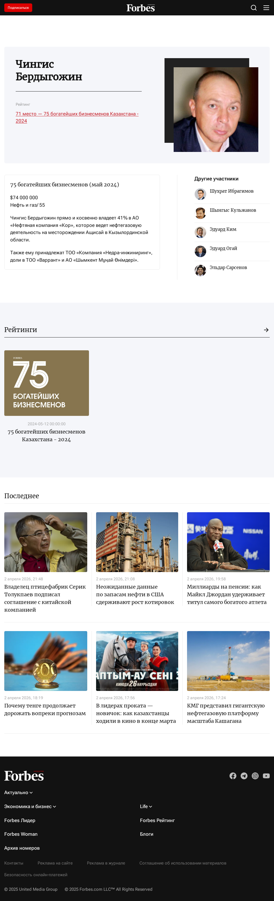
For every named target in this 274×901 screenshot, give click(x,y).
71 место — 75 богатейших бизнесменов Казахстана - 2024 (77, 117)
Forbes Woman (21, 834)
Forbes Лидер (19, 820)
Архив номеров (22, 848)
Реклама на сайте (55, 863)
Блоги (146, 834)
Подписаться (18, 8)
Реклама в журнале (106, 863)
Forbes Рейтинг (157, 820)
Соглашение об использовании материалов (182, 863)
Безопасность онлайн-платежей (35, 874)
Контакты (13, 863)
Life (144, 806)
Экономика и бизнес (28, 806)
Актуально (16, 792)
